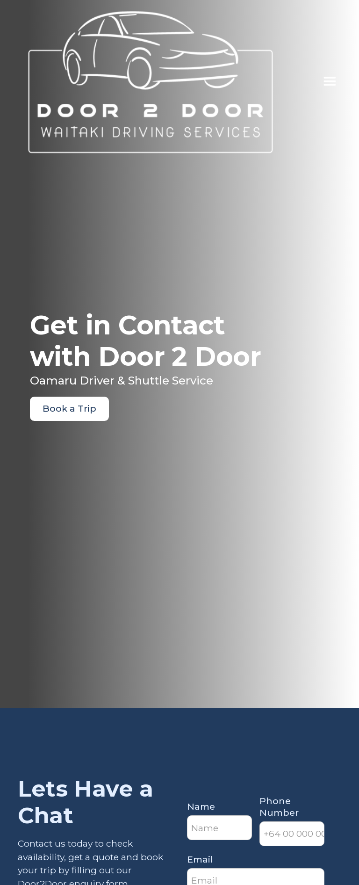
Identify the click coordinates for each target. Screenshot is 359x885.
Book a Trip (69, 408)
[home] (150, 82)
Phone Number (279, 807)
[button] (329, 82)
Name (201, 806)
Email (200, 859)
